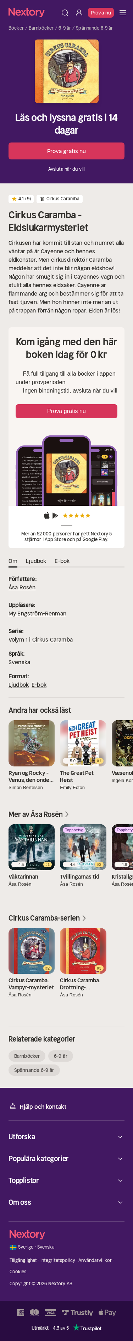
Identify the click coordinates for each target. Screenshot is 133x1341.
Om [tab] (13, 560)
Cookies (18, 1272)
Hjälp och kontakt (38, 1106)
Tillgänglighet (23, 1260)
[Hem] (33, 12)
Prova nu (101, 13)
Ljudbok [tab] (36, 560)
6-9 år (65, 28)
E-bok (39, 684)
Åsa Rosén (22, 587)
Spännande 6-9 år (94, 28)
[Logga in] (79, 13)
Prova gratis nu (66, 150)
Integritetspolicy (57, 1260)
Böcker (16, 28)
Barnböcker (41, 28)
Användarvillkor (95, 1260)
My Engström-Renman (37, 613)
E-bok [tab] (62, 560)
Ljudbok (19, 684)
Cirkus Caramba (52, 639)
